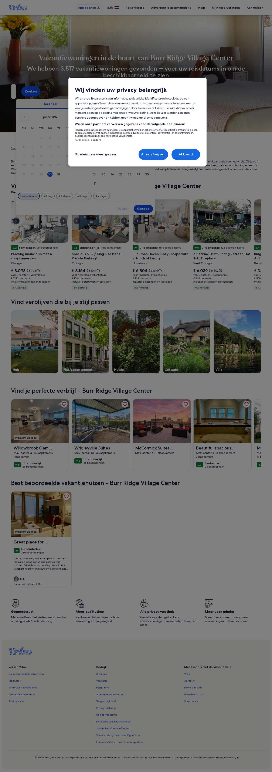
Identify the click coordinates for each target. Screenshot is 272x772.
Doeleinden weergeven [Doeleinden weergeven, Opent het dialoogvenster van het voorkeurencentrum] (95, 154)
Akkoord (186, 154)
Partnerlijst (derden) (88, 139)
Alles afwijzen (153, 154)
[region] (137, 121)
